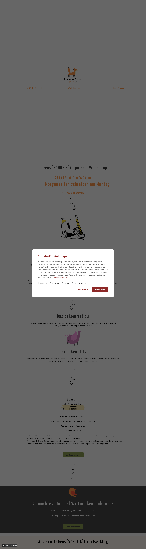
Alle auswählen (100, 289)
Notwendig (42, 283)
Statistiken (54, 283)
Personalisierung (79, 283)
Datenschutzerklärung (60, 277)
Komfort (65, 283)
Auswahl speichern (83, 289)
